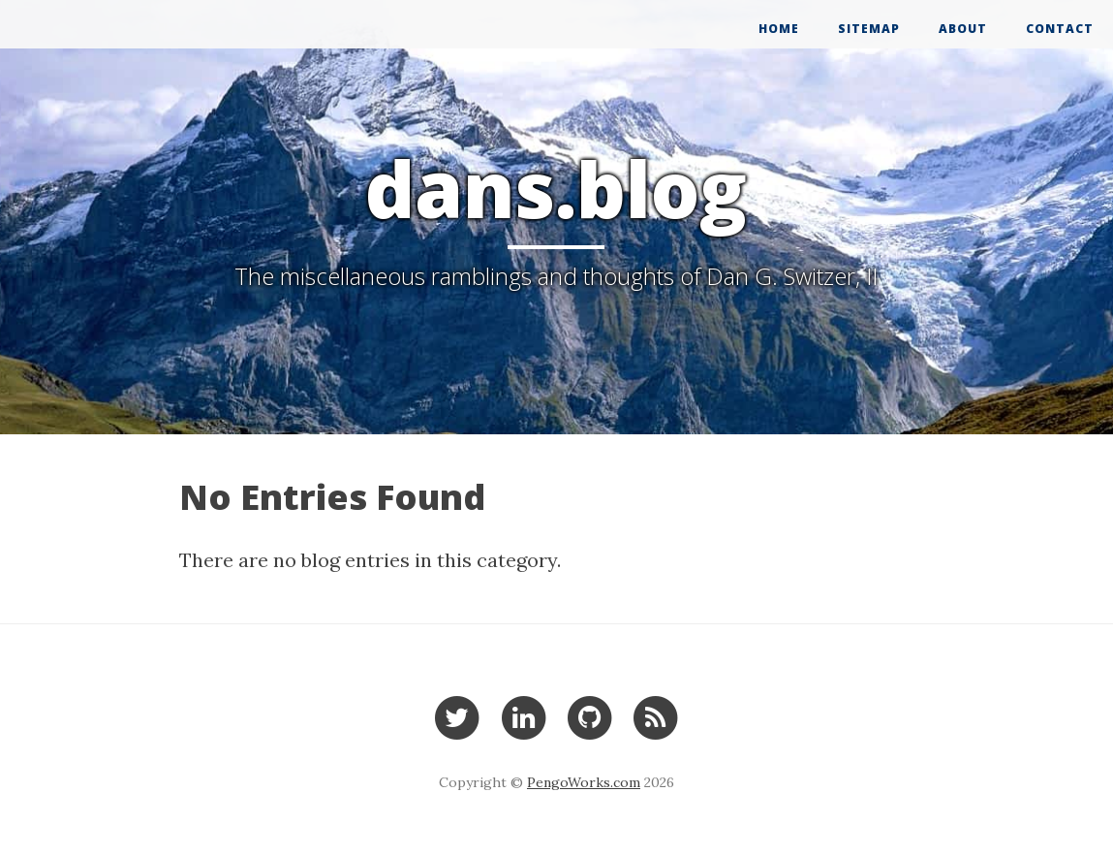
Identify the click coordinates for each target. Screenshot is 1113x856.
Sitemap (869, 28)
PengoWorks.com (583, 782)
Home (778, 28)
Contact (1060, 28)
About (963, 28)
